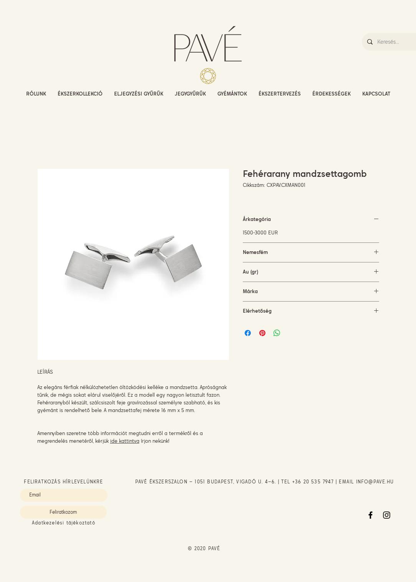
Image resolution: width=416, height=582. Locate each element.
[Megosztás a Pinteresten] (262, 333)
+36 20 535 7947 (313, 482)
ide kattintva (124, 441)
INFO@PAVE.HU (375, 482)
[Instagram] (386, 515)
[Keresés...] (394, 42)
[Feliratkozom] (63, 512)
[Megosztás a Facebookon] (247, 333)
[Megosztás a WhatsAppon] (277, 333)
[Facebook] (370, 515)
